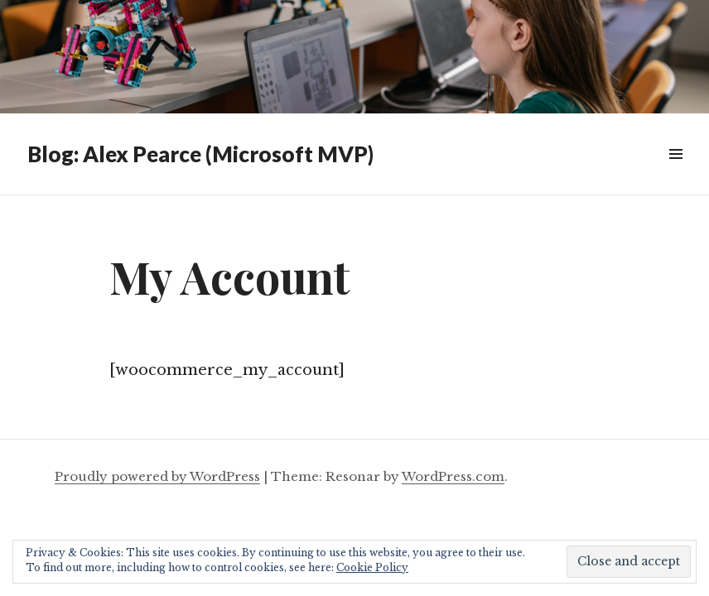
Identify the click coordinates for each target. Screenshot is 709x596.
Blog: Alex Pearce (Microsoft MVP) (200, 154)
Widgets (675, 172)
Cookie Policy (372, 567)
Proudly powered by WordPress (157, 476)
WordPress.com (453, 476)
